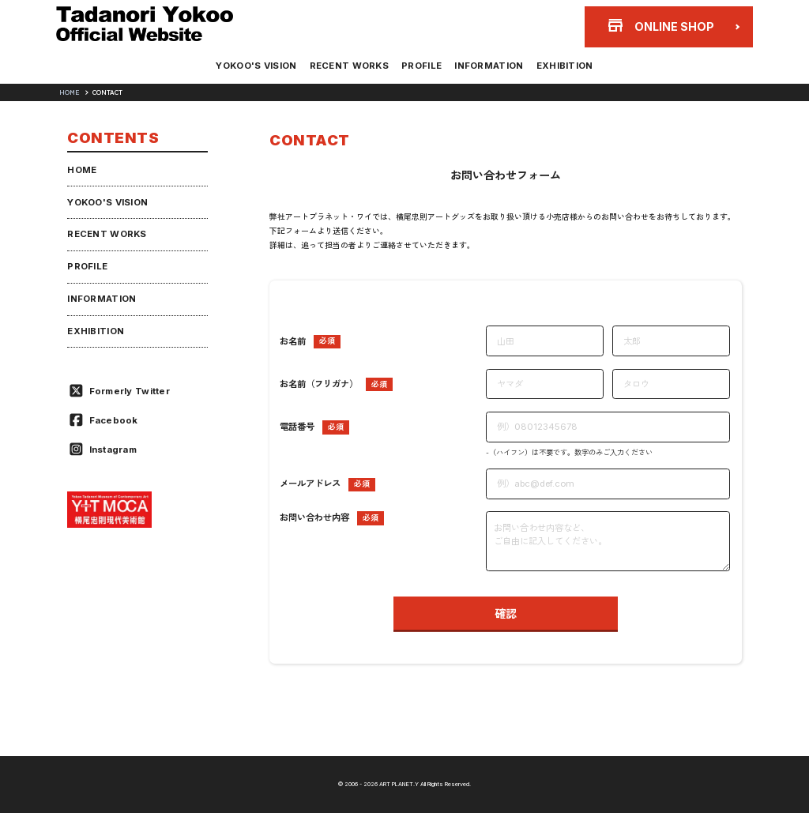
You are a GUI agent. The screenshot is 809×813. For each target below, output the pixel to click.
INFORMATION (502, 66)
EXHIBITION (591, 66)
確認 (506, 613)
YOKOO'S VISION (230, 66)
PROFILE (421, 66)
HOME (69, 92)
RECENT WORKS (335, 66)
